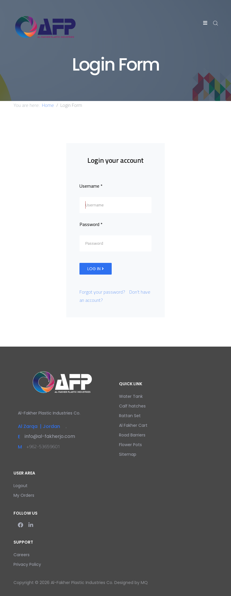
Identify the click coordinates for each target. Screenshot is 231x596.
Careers (21, 555)
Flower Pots (130, 445)
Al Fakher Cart (133, 425)
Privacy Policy (27, 564)
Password (91, 224)
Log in (95, 269)
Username (91, 186)
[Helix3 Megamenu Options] (205, 23)
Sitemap (127, 454)
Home (48, 105)
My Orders (23, 495)
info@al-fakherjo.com (50, 436)
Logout (20, 486)
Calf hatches (132, 406)
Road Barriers (132, 435)
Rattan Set (130, 416)
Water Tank (131, 396)
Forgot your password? (102, 291)
